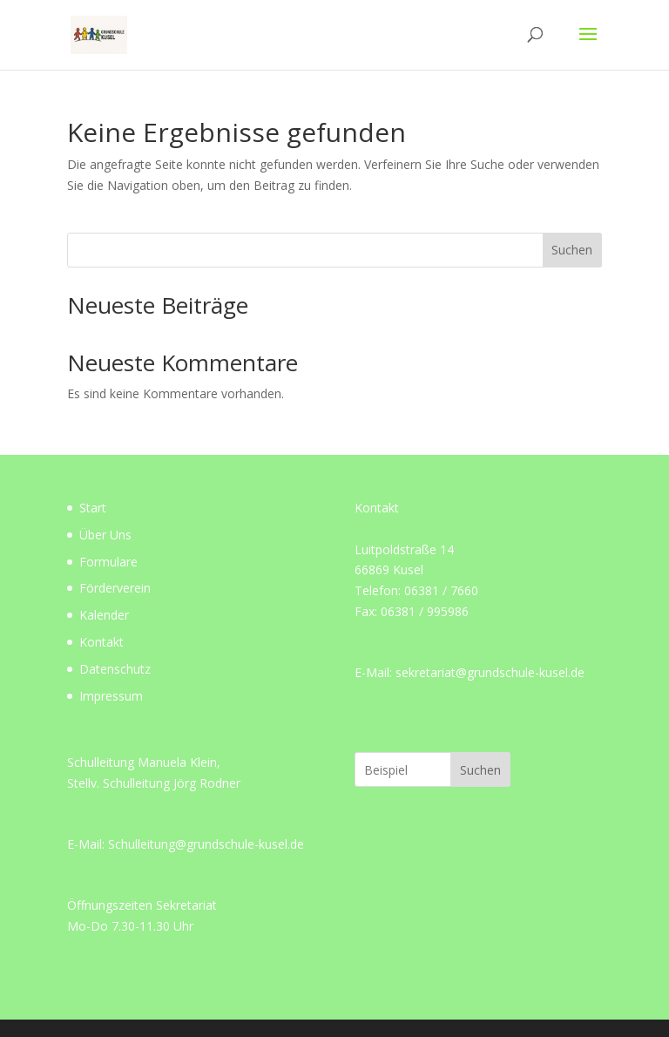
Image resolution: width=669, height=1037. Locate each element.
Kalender (104, 615)
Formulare (108, 561)
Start (92, 507)
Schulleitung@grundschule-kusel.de (206, 844)
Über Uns (105, 534)
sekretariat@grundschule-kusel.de (490, 672)
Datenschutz (115, 669)
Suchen (571, 249)
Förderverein (115, 588)
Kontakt (101, 642)
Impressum (111, 696)
